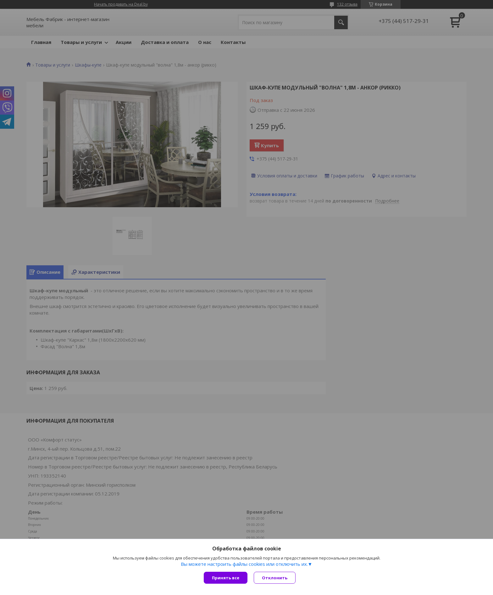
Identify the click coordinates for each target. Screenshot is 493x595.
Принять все (225, 578)
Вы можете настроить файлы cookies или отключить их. (244, 564)
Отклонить (274, 578)
